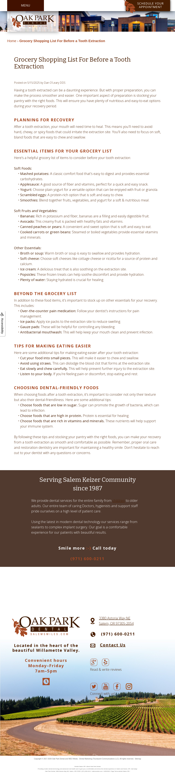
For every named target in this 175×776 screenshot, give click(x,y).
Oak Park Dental (58, 759)
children (118, 500)
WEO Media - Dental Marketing (80, 759)
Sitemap (138, 759)
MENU (25, 5)
